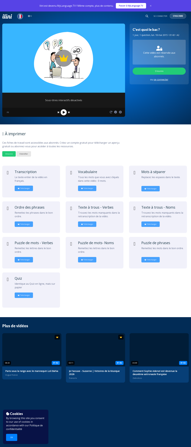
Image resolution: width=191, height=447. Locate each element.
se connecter (161, 79)
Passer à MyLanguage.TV (131, 5)
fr (30, 16)
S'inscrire (159, 71)
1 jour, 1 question (141, 35)
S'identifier (23, 154)
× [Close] (151, 5)
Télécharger (24, 188)
